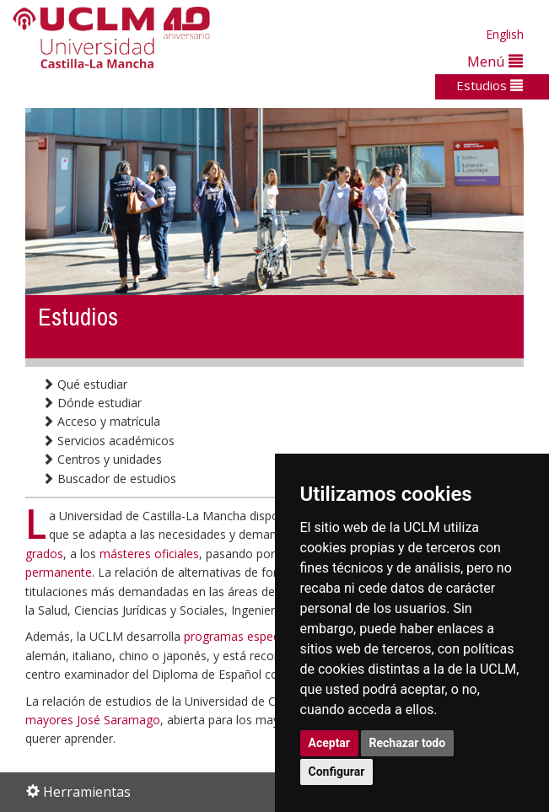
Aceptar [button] (330, 743)
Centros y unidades (102, 459)
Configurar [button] (337, 771)
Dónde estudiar (92, 403)
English (505, 34)
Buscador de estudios (109, 479)
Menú (495, 61)
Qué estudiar (84, 384)
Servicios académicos (108, 441)
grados (44, 554)
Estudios (489, 85)
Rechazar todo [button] (407, 743)
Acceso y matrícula (101, 421)
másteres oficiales (149, 554)
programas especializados (255, 636)
